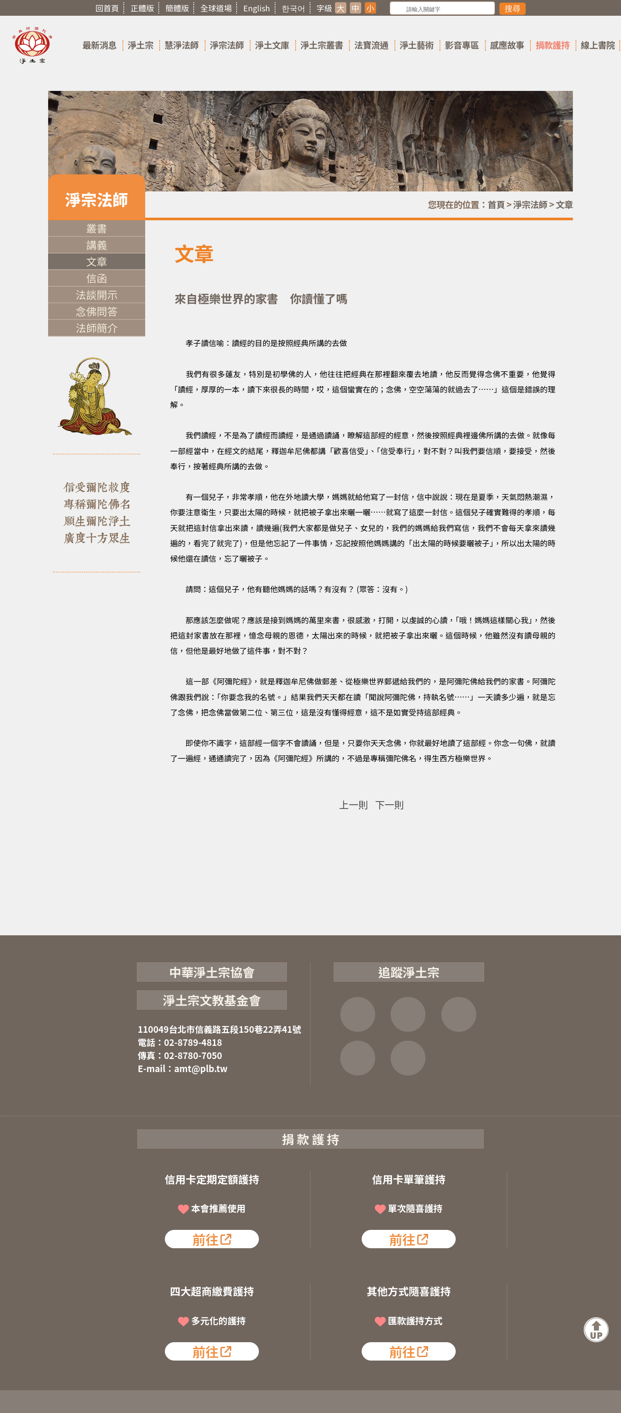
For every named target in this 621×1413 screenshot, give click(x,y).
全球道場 (216, 8)
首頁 (496, 204)
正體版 (142, 8)
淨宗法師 (227, 44)
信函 (96, 277)
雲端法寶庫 (357, 1058)
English (256, 8)
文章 (564, 204)
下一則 (389, 804)
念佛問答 (97, 311)
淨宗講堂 (408, 1058)
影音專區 (462, 44)
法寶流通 (371, 44)
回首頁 (107, 8)
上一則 (353, 804)
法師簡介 (97, 327)
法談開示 (97, 294)
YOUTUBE (458, 1014)
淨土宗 (141, 44)
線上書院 (598, 44)
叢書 (96, 228)
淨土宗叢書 (321, 44)
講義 (96, 244)
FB (357, 1014)
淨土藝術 (417, 44)
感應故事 (507, 44)
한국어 (293, 8)
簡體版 (177, 8)
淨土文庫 (272, 44)
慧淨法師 (181, 44)
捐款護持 (552, 44)
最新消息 (99, 44)
